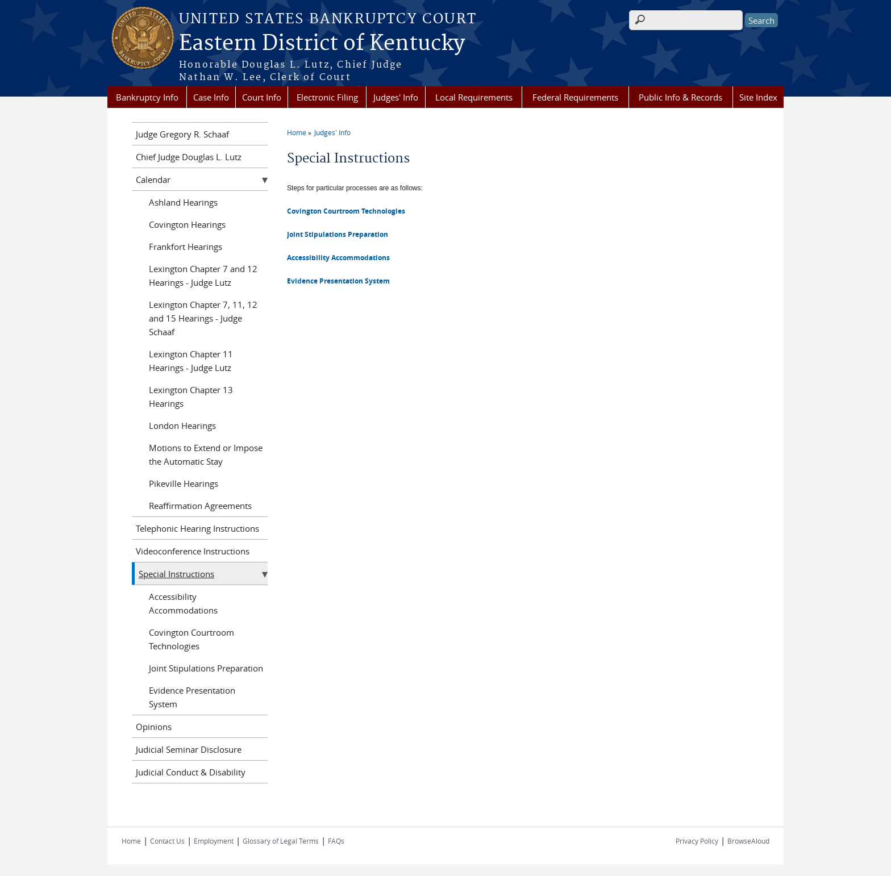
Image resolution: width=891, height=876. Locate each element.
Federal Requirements (575, 97)
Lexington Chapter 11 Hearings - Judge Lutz (191, 360)
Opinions (154, 726)
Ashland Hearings (183, 202)
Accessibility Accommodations (183, 603)
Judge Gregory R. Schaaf (182, 134)
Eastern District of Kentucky (322, 44)
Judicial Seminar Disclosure (189, 749)
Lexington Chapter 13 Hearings (191, 396)
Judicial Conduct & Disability (190, 772)
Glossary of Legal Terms (281, 840)
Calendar (153, 179)
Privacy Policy (697, 840)
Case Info (211, 97)
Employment (214, 840)
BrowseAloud (748, 840)
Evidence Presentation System (192, 697)
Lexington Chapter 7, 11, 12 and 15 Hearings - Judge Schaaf (203, 318)
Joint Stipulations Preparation (337, 234)
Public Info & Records (680, 97)
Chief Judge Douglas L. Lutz (189, 156)
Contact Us (167, 840)
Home (296, 132)
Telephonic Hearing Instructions (197, 528)
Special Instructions (176, 573)
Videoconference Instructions (192, 551)
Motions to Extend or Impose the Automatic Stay (206, 454)
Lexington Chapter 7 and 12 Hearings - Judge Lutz (203, 275)
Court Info (261, 97)
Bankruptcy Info (147, 97)
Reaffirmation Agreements (200, 505)
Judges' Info (395, 97)
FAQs (336, 840)
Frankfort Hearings (185, 246)
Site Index (758, 97)
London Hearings (182, 425)
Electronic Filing (327, 97)
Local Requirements (474, 97)
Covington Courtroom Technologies (346, 211)
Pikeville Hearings (183, 483)
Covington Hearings (187, 224)
